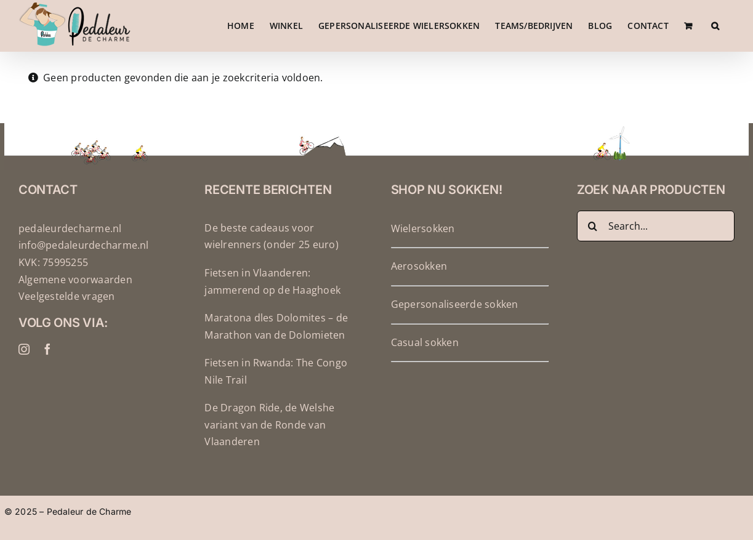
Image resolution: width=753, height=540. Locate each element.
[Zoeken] (592, 248)
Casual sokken (425, 364)
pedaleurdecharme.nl (70, 250)
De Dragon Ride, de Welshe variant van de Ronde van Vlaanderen (269, 446)
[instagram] (24, 371)
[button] (715, 26)
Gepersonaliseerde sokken (454, 326)
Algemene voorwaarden (75, 301)
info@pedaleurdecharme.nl (83, 267)
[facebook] (47, 371)
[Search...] (656, 248)
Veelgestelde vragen (66, 318)
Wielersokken (423, 250)
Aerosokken (419, 288)
